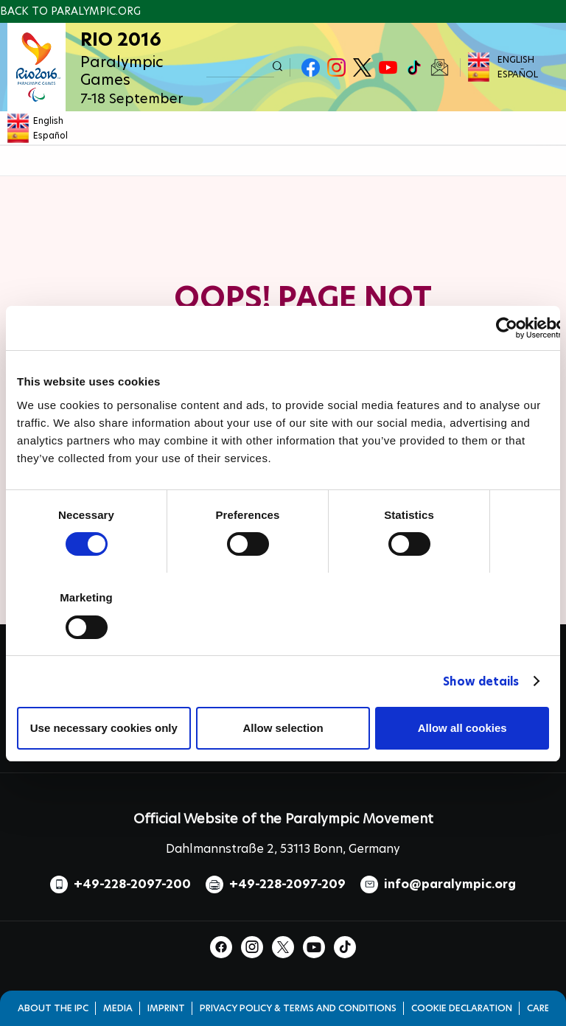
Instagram (336, 67)
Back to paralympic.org (70, 11)
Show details (481, 681)
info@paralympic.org (450, 884)
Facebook (310, 67)
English (515, 59)
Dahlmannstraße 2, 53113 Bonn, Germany (283, 848)
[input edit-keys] (240, 67)
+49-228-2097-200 (132, 884)
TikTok (414, 67)
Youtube (388, 67)
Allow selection (282, 728)
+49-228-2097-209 (287, 884)
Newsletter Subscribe (439, 67)
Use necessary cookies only (104, 728)
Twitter (362, 67)
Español (517, 74)
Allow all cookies (462, 728)
